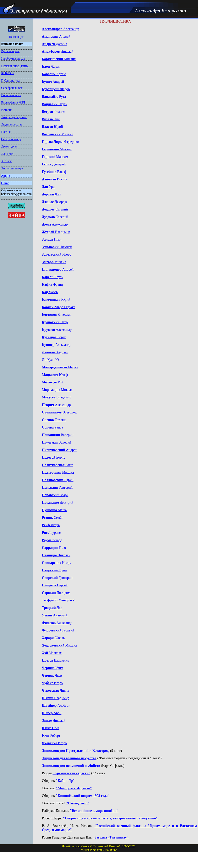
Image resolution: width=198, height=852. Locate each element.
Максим (55, 157)
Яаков (50, 292)
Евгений (55, 209)
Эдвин (57, 480)
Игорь (56, 254)
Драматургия (9, 146)
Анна (57, 465)
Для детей (7, 153)
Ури (48, 187)
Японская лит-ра (12, 168)
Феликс (53, 112)
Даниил (54, 44)
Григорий (57, 487)
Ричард (52, 540)
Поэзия (6, 131)
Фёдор (56, 89)
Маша (54, 510)
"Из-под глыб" (77, 803)
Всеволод (59, 412)
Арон (51, 713)
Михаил (59, 59)
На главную (16, 36)
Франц (52, 284)
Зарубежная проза (13, 58)
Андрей (56, 36)
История (6, 109)
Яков (52, 675)
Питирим (56, 593)
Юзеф (55, 375)
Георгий (58, 630)
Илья (51, 239)
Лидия (55, 690)
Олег (50, 728)
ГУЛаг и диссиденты (14, 65)
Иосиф (54, 179)
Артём (54, 74)
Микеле (57, 390)
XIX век (6, 161)
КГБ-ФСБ (7, 73)
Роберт (51, 736)
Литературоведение (14, 117)
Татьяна (54, 420)
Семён (52, 517)
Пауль (54, 104)
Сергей (55, 585)
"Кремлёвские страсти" (71, 773)
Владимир (56, 232)
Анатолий (54, 615)
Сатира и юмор (11, 139)
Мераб (60, 367)
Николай (57, 51)
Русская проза (10, 51)
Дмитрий (54, 164)
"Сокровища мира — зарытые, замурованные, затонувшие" (110, 818)
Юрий (52, 127)
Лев (52, 608)
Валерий (57, 435)
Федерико (60, 142)
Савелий (55, 217)
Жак (51, 194)
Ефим (54, 570)
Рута (54, 97)
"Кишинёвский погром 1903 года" (83, 796)
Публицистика (10, 80)
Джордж (54, 202)
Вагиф (54, 172)
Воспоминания (11, 95)
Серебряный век (12, 87)
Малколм (52, 653)
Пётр (55, 322)
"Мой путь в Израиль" (74, 788)
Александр (60, 29)
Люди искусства (11, 124)
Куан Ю (50, 360)
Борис (54, 337)
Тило (54, 548)
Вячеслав (56, 315)
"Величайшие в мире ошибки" (94, 811)
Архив (5, 175)
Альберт (56, 705)
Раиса (52, 427)
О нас (5, 183)
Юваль (53, 638)
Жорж (50, 66)
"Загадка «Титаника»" (111, 837)
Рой (52, 382)
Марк (55, 495)
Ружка (58, 307)
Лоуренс (51, 533)
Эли (51, 119)
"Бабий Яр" (65, 781)
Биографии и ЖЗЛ (13, 102)
